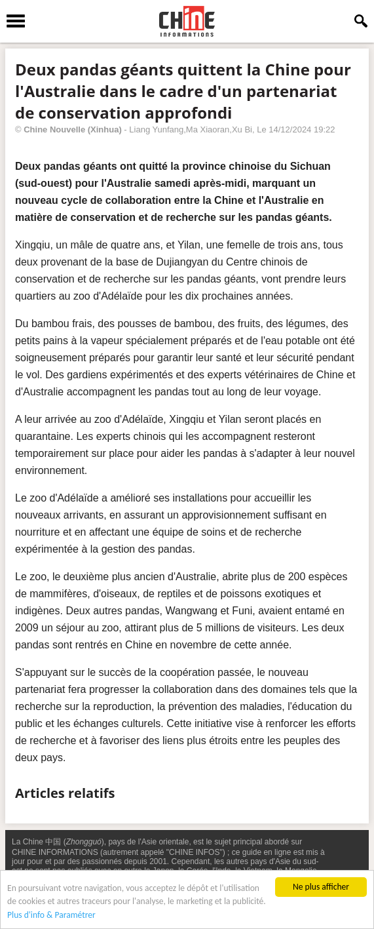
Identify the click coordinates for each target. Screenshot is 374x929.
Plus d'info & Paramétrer (51, 914)
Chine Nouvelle (54, 129)
